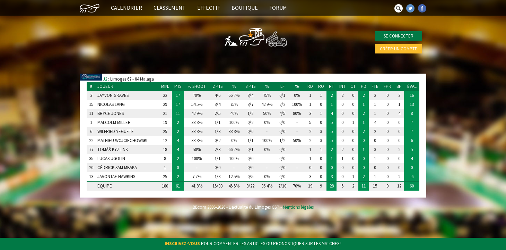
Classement (170, 7)
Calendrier (126, 7)
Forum (278, 7)
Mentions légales (298, 207)
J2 (105, 79)
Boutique (245, 7)
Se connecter (398, 36)
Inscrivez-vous (182, 244)
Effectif (208, 7)
